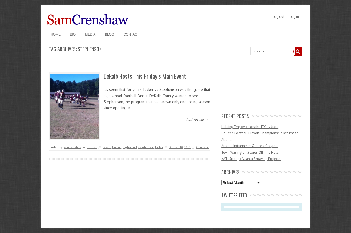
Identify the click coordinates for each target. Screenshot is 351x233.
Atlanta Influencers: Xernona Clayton (249, 146)
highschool (130, 147)
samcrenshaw (72, 147)
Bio (73, 34)
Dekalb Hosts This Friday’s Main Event (145, 76)
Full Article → (197, 119)
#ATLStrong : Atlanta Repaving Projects (251, 158)
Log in (294, 16)
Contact (131, 34)
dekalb (107, 147)
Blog (109, 34)
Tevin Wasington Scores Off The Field (250, 152)
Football (92, 147)
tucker (159, 147)
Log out (278, 16)
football (116, 147)
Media (90, 34)
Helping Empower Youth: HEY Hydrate (249, 126)
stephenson (146, 147)
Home (56, 34)
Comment (202, 147)
